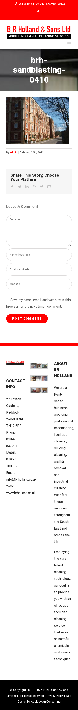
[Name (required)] (39, 254)
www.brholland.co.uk (21, 493)
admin (13, 152)
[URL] (39, 284)
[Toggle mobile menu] (69, 42)
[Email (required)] (39, 269)
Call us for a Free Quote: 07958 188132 (39, 3)
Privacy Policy (55, 695)
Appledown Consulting (46, 701)
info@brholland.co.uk (21, 479)
